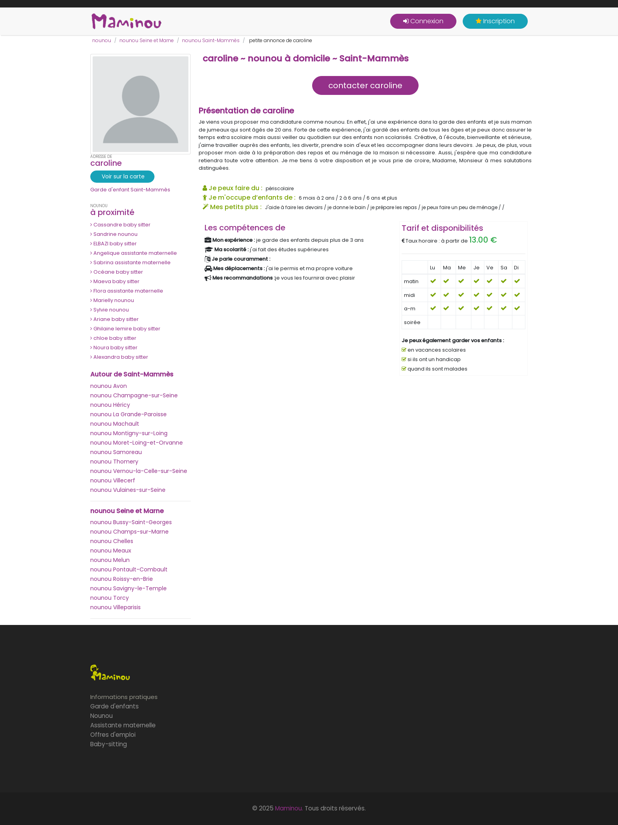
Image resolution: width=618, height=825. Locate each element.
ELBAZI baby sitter (113, 243)
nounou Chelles (111, 541)
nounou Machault (114, 424)
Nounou (101, 716)
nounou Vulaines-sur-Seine (128, 490)
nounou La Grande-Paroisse (128, 414)
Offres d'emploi (113, 734)
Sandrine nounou (114, 234)
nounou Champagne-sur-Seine (134, 395)
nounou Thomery (114, 461)
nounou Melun (110, 560)
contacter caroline (365, 85)
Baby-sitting (108, 744)
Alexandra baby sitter (119, 357)
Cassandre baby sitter (120, 224)
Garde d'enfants (114, 706)
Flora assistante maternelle (126, 290)
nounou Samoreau (116, 452)
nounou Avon (108, 386)
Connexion (423, 21)
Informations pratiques (124, 697)
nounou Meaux (110, 550)
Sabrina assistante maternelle (130, 262)
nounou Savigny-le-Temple (128, 588)
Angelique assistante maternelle (133, 253)
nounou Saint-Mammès (211, 40)
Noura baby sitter (114, 347)
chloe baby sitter (113, 338)
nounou (101, 40)
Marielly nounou (112, 300)
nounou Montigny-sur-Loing (129, 433)
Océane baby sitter (116, 272)
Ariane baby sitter (114, 319)
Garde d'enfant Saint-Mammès (130, 189)
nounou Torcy (109, 598)
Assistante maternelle (123, 725)
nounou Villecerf (112, 480)
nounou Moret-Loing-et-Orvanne (136, 443)
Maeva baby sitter (115, 281)
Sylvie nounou (109, 309)
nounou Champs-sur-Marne (129, 532)
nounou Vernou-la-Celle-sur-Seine (138, 471)
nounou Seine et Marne (146, 40)
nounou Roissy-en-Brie (121, 579)
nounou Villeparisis (115, 607)
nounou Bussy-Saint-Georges (131, 522)
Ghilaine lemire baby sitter (125, 328)
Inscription (495, 21)
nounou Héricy (110, 405)
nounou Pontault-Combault (129, 569)
